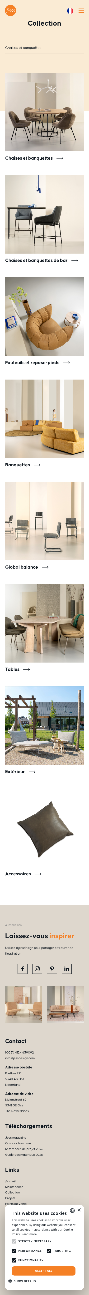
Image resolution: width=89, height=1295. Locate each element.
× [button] (79, 1210)
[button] (24, 1281)
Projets (10, 1198)
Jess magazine (15, 1137)
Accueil (10, 1181)
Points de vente (16, 1204)
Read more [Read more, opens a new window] (29, 1234)
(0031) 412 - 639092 (19, 1052)
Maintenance (14, 1187)
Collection (12, 1192)
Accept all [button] (43, 1271)
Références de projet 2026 (24, 1149)
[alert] (44, 1247)
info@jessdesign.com (20, 1058)
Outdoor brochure (18, 1143)
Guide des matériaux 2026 (24, 1154)
